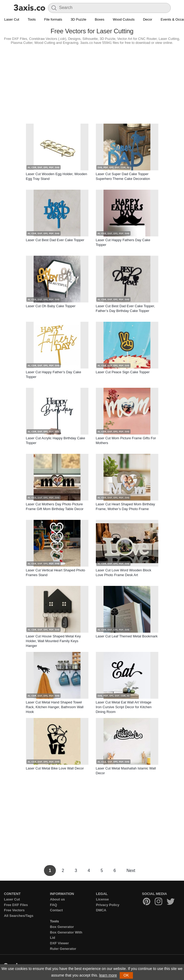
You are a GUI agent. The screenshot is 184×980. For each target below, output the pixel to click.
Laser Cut (11, 19)
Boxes (99, 19)
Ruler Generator (63, 949)
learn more (108, 975)
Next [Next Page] (131, 870)
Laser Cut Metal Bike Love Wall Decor (55, 768)
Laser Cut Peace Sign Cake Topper (123, 372)
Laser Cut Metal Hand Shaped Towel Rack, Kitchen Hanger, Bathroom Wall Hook (55, 707)
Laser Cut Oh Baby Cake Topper (51, 306)
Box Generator (62, 927)
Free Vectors (14, 910)
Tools (31, 19)
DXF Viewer (59, 943)
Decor (147, 19)
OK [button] (126, 975)
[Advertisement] (92, 83)
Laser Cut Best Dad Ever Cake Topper (55, 240)
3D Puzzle (78, 19)
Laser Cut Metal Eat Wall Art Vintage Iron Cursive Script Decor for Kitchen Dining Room (124, 707)
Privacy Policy (107, 905)
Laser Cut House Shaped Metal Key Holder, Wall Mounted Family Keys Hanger (53, 641)
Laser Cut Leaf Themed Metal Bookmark (127, 636)
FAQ (53, 905)
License (102, 899)
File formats (53, 19)
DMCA (101, 910)
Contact (56, 910)
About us (57, 899)
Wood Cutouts (123, 19)
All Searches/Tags (18, 916)
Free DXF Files (16, 905)
